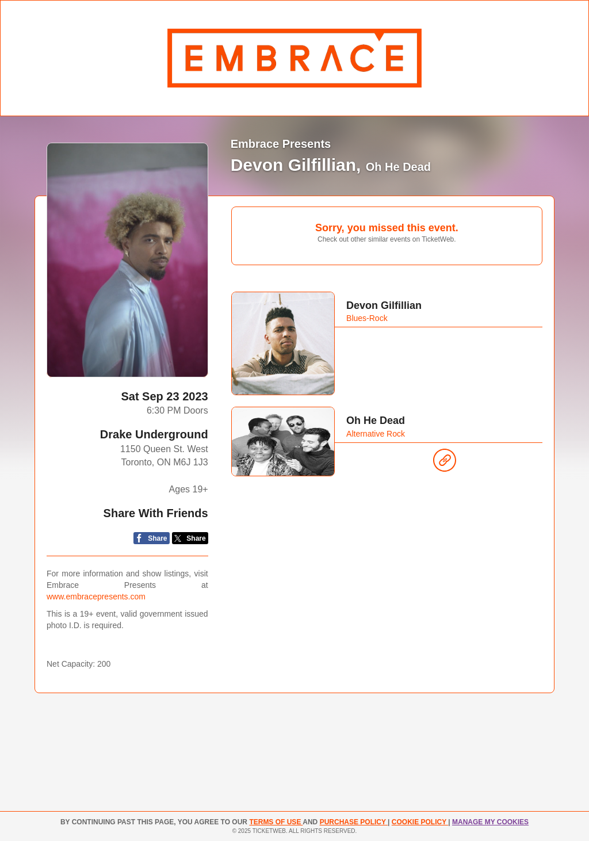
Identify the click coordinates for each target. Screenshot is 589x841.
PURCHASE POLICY (354, 822)
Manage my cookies (490, 822)
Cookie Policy (420, 822)
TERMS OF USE (276, 822)
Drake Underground (154, 434)
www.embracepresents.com (96, 596)
